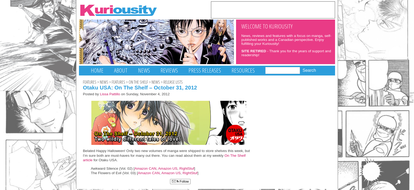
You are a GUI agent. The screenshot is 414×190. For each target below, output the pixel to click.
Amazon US (167, 168)
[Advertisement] (273, 9)
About (121, 70)
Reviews (169, 70)
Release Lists (173, 82)
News (144, 70)
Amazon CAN (146, 168)
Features (89, 82)
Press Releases (205, 70)
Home (97, 70)
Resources (243, 70)
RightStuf (186, 168)
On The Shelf (138, 82)
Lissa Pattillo (110, 94)
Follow (180, 181)
